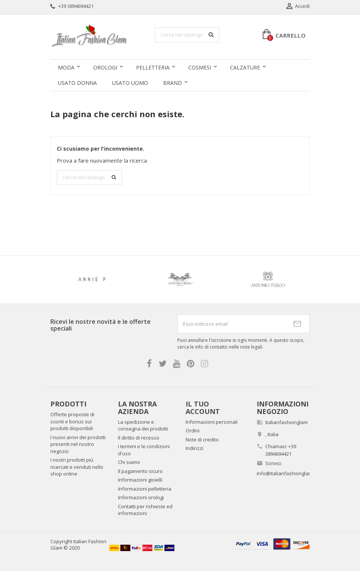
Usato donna (77, 82)
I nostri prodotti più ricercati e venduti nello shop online (76, 466)
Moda (66, 67)
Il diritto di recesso (138, 437)
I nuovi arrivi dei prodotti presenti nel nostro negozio (78, 444)
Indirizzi (194, 448)
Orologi (105, 67)
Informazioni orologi (141, 497)
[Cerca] (187, 34)
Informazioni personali (211, 421)
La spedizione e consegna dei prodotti (143, 425)
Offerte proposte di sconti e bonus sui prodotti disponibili (72, 421)
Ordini (193, 430)
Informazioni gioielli (140, 479)
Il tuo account (203, 407)
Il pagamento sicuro (140, 471)
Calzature (245, 67)
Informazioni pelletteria (144, 488)
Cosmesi (199, 67)
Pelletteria (152, 67)
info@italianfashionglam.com (290, 473)
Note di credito (202, 439)
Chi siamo (129, 462)
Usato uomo (130, 82)
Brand (172, 82)
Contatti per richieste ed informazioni (145, 510)
